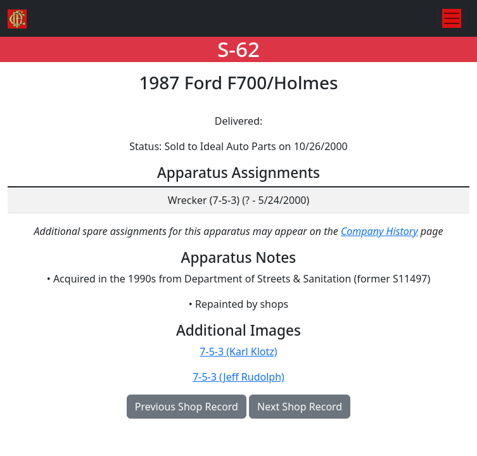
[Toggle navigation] (451, 18)
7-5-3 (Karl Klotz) (238, 351)
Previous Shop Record (186, 407)
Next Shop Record (299, 407)
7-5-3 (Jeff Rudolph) (238, 377)
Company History (379, 231)
